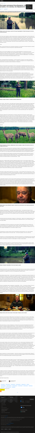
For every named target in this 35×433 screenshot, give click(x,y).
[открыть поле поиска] (32, 0)
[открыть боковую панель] (30, 0)
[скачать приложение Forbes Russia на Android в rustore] (23, 407)
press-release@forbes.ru (11, 423)
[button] (34, 0)
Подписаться (2, 390)
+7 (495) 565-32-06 (8, 424)
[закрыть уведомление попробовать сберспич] (31, 6)
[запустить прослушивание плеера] (31, 4)
